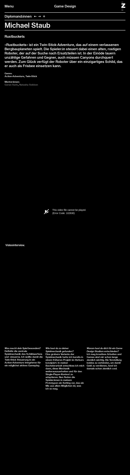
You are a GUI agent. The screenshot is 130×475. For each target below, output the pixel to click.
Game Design (65, 6)
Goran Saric (11, 84)
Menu (9, 6)
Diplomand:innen (18, 16)
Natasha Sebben (28, 84)
